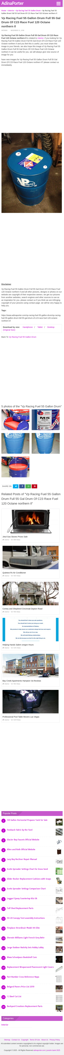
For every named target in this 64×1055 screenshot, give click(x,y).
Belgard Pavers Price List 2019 (20, 986)
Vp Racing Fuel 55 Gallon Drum (22, 337)
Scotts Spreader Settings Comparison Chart (26, 888)
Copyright (24, 1040)
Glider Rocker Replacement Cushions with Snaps (29, 879)
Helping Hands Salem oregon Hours (18, 645)
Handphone (28, 327)
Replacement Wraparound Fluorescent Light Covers (30, 967)
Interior (4, 30)
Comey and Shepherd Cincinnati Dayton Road (22, 609)
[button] (58, 3)
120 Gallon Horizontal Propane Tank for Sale (27, 820)
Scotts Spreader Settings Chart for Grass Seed (27, 869)
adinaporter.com (39, 1050)
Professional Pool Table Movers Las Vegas (20, 717)
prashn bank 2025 (53, 1050)
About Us (44, 1040)
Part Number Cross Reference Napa (23, 977)
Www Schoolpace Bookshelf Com (22, 957)
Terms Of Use (35, 1040)
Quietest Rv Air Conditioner (14, 573)
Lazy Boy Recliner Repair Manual (22, 859)
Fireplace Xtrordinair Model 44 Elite (23, 928)
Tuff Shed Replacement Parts (20, 908)
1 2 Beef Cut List (14, 996)
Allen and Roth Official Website (21, 849)
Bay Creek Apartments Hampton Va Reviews (21, 681)
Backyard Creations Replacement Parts (24, 1006)
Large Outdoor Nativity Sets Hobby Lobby (25, 947)
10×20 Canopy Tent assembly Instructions (26, 918)
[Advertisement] (32, 100)
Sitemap (7, 1040)
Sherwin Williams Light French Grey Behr (26, 937)
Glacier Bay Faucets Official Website (23, 839)
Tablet (39, 327)
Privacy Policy (55, 1040)
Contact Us (16, 1040)
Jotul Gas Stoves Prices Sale (15, 537)
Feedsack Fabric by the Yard (19, 830)
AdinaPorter (12, 3)
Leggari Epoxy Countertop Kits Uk (22, 898)
